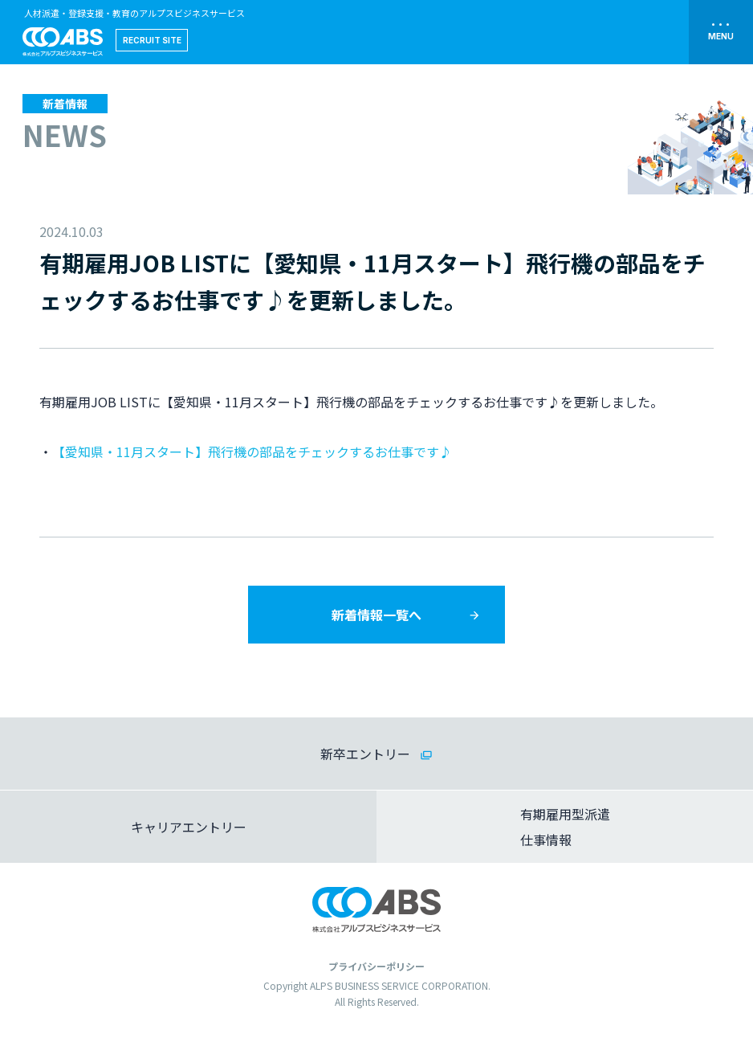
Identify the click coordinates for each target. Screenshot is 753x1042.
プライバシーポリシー (376, 966)
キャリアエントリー (188, 826)
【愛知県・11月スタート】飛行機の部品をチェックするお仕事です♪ (252, 451)
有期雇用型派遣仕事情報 (565, 826)
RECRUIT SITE (152, 40)
